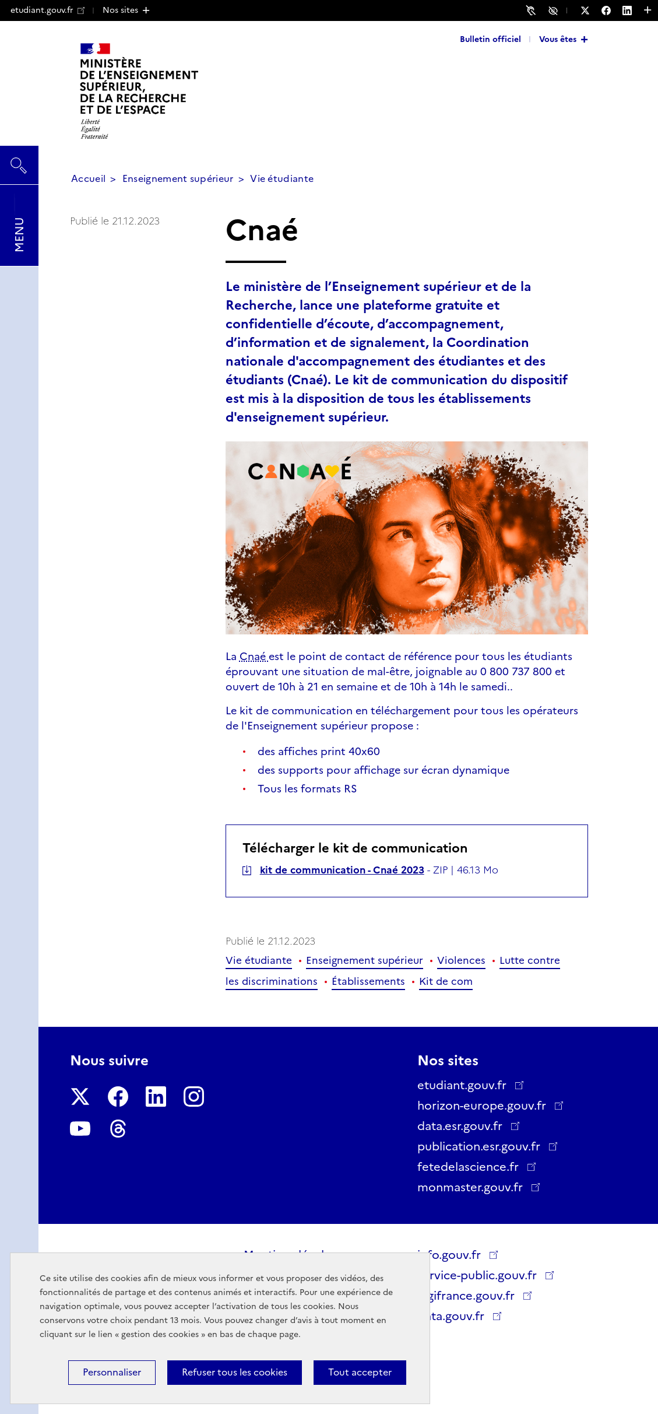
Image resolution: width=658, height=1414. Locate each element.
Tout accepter (360, 1372)
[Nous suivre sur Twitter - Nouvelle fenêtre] (590, 10)
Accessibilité (555, 10)
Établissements (368, 981)
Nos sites (120, 10)
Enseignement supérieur (178, 178)
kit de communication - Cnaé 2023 (342, 870)
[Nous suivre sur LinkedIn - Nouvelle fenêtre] (632, 10)
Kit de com (446, 981)
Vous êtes (557, 39)
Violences (461, 960)
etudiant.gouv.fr (47, 10)
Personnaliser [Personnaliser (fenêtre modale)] (112, 1372)
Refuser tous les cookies (234, 1372)
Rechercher (19, 160)
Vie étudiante (282, 178)
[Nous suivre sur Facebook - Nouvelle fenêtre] (611, 10)
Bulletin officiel (490, 39)
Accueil (88, 178)
